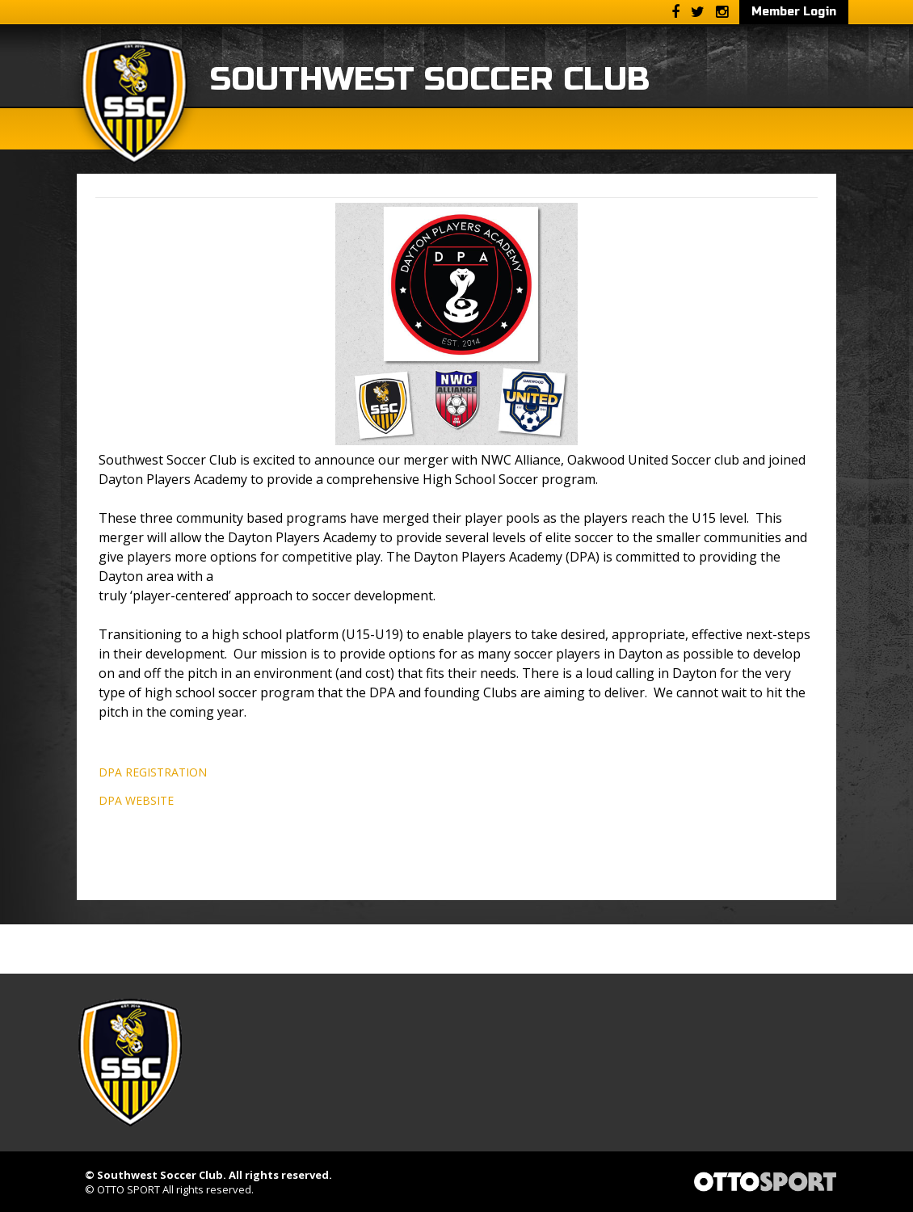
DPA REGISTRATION (153, 772)
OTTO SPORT (128, 1189)
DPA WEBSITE (136, 800)
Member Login (793, 12)
